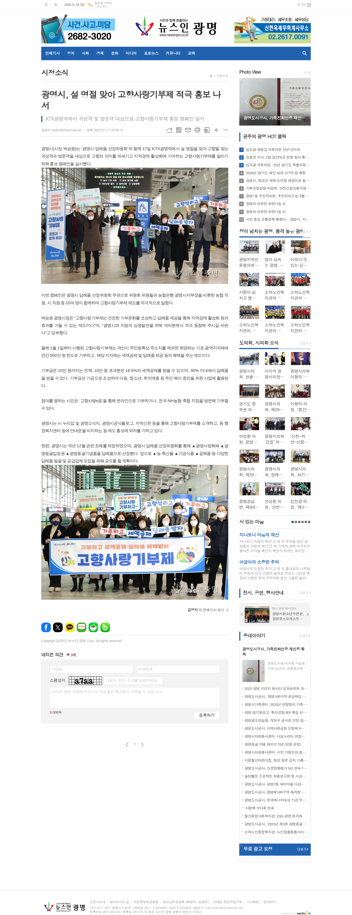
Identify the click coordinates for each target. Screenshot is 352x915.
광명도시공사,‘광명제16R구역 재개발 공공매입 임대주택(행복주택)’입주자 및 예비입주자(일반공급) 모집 (276, 792)
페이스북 (46, 627)
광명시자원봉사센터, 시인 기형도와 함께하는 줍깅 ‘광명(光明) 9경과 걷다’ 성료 (276, 752)
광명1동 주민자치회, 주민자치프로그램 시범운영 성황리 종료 (278, 195)
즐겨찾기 (56, 5)
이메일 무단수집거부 (227, 902)
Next (304, 101)
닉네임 (57, 669)
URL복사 (169, 130)
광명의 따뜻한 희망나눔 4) (265, 203)
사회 (85, 53)
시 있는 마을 (251, 521)
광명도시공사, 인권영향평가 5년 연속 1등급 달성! (276, 768)
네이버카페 (93, 627)
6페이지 (309, 522)
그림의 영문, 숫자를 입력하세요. (132, 680)
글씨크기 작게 (225, 130)
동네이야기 (254, 635)
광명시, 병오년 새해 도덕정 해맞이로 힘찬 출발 (278, 180)
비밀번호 (145, 669)
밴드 (105, 627)
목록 (179, 130)
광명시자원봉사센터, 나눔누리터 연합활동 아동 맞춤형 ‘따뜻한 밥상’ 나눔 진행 (276, 736)
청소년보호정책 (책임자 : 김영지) (186, 902)
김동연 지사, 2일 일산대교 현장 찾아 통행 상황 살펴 (278, 157)
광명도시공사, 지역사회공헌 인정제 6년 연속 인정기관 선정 (276, 728)
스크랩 (207, 130)
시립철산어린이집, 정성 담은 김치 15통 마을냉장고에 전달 (276, 760)
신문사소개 (97, 902)
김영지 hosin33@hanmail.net (61, 130)
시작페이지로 (46, 5)
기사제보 (252, 902)
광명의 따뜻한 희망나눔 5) (265, 211)
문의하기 (269, 902)
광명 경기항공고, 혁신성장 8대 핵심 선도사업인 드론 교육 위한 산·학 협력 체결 (276, 712)
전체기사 (52, 53)
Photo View (250, 71)
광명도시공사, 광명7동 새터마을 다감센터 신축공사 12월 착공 (276, 784)
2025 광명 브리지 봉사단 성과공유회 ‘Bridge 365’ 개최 (276, 688)
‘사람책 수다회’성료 (259, 808)
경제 (99, 53)
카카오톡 (70, 627)
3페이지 (299, 522)
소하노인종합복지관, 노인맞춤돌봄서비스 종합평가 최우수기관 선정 (276, 831)
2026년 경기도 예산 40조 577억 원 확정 (276, 172)
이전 (127, 744)
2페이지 (296, 522)
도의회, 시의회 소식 (259, 342)
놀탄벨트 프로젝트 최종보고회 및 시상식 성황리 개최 (276, 776)
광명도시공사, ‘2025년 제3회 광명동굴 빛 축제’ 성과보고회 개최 (276, 823)
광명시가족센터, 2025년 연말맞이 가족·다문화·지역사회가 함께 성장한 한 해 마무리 (276, 704)
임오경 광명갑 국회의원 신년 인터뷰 (273, 149)
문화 (114, 53)
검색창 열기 (303, 53)
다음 (142, 744)
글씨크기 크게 (216, 130)
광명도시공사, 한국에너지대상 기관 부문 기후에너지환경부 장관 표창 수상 (276, 800)
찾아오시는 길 (119, 902)
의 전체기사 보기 (206, 609)
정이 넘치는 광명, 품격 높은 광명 (271, 231)
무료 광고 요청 (257, 848)
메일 (188, 130)
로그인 (301, 4)
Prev (246, 101)
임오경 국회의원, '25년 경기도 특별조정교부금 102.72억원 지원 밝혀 (278, 164)
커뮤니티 (173, 53)
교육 (191, 53)
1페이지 (293, 522)
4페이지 (302, 522)
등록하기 (207, 715)
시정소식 (222, 76)
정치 (70, 53)
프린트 (197, 130)
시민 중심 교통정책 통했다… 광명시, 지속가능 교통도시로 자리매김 (278, 219)
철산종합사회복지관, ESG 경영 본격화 (273, 816)
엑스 (58, 627)
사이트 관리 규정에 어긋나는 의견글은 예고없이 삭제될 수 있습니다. (107, 691)
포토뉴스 (151, 53)
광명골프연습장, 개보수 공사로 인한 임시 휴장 (276, 720)
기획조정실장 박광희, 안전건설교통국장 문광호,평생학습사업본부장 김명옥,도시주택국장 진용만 (278, 188)
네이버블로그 (81, 627)
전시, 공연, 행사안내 (263, 592)
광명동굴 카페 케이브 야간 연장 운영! (272, 744)
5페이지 (306, 522)
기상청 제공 (100, 6)
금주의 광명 (264, 136)
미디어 (131, 53)
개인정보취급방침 (145, 902)
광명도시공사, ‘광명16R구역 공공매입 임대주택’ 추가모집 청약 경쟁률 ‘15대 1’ (276, 696)
